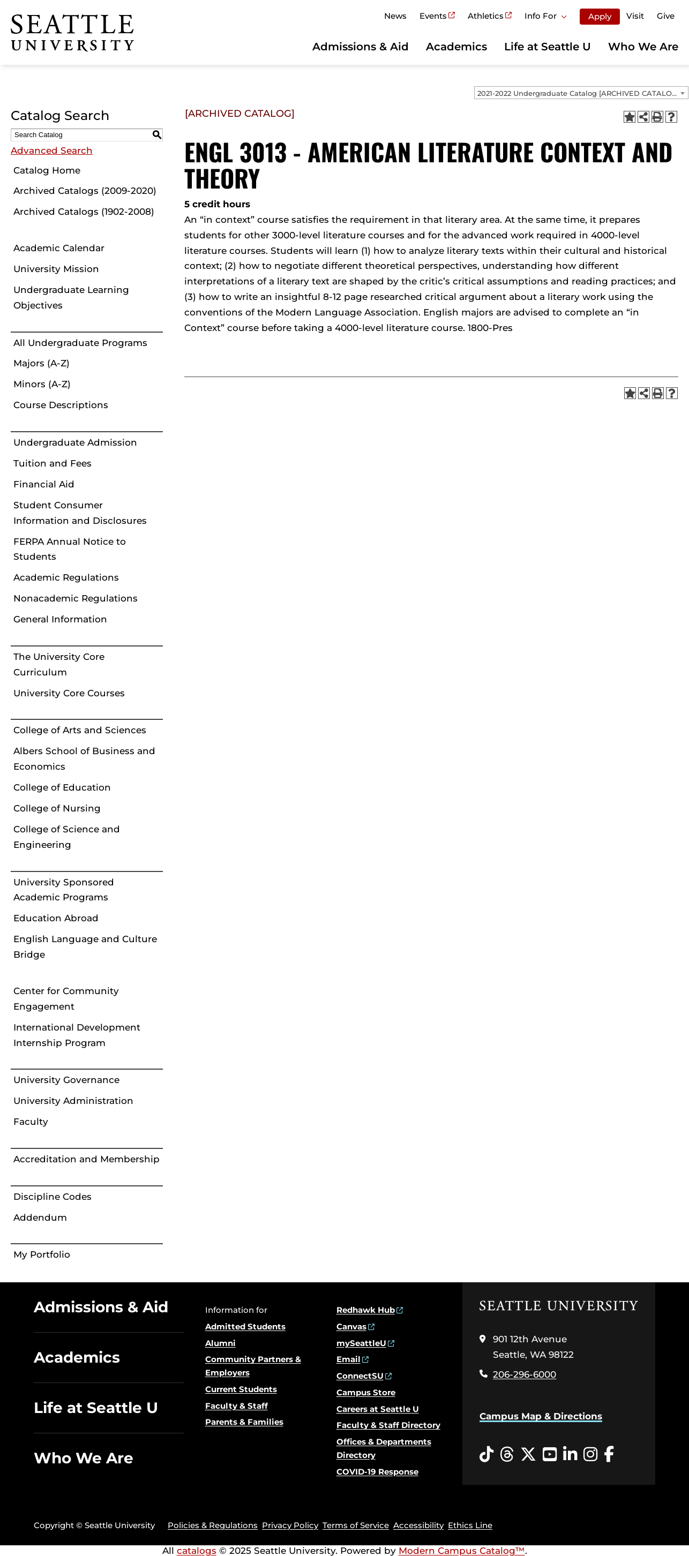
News (395, 16)
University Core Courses (69, 693)
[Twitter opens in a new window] (528, 1454)
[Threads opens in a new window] (507, 1454)
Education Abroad (56, 918)
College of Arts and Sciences (79, 730)
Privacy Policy (290, 1525)
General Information (60, 619)
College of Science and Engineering (66, 837)
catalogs (196, 1550)
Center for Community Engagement (66, 999)
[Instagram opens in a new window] (590, 1454)
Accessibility (418, 1525)
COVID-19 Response (377, 1472)
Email (348, 1359)
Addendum (40, 1217)
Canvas (351, 1326)
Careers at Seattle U (377, 1409)
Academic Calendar (58, 248)
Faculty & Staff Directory (388, 1425)
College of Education (62, 787)
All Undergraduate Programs (80, 342)
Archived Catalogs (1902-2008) (83, 211)
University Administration (73, 1100)
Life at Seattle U (547, 46)
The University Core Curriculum (58, 664)
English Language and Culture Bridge (85, 947)
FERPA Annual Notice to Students (69, 549)
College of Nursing (57, 808)
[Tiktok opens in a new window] (486, 1454)
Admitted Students (245, 1326)
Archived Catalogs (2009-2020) (84, 190)
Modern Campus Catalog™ (462, 1550)
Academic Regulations (66, 577)
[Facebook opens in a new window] (609, 1454)
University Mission (56, 269)
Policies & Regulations (213, 1525)
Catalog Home (46, 170)
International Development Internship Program (76, 1035)
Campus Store (365, 1392)
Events (433, 16)
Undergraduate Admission (75, 442)
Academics (456, 46)
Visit (635, 16)
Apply (599, 16)
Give (666, 16)
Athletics (486, 16)
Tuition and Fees (52, 463)
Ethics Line (470, 1525)
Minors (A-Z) (42, 384)
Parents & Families (244, 1422)
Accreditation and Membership (86, 1159)
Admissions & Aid (360, 46)
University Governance (66, 1079)
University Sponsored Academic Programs (63, 890)
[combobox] (581, 92)
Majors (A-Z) (41, 363)
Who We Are (643, 46)
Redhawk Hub (365, 1310)
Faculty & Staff (236, 1406)
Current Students (241, 1389)
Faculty (30, 1121)
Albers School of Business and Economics (84, 759)
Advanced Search (52, 150)
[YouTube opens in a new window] (550, 1454)
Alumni (220, 1343)
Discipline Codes (52, 1196)
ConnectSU (360, 1376)
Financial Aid (43, 484)
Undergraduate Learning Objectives (71, 297)
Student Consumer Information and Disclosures (80, 513)
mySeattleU (361, 1343)
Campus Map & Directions (541, 1416)
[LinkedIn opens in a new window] (570, 1454)
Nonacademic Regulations (75, 598)
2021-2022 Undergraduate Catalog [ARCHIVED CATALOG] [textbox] (578, 93)
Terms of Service (356, 1525)
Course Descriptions (60, 405)
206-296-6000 (524, 1374)
